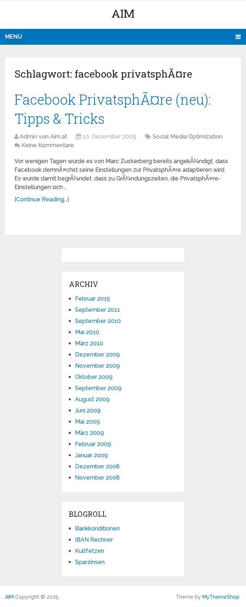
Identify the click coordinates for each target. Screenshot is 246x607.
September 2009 (98, 388)
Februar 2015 (92, 298)
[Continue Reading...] (41, 199)
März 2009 (89, 432)
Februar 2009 (93, 444)
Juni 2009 (88, 410)
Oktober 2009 (94, 377)
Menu (13, 36)
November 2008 (97, 477)
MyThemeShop (221, 597)
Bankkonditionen (97, 528)
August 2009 (92, 399)
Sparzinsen (90, 562)
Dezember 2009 (97, 354)
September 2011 (97, 309)
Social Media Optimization (188, 136)
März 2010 (89, 343)
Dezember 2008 (97, 466)
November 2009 (97, 365)
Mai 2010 (87, 332)
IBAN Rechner (94, 539)
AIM (123, 13)
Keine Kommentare (48, 145)
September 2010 (98, 321)
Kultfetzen (89, 550)
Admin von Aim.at (43, 136)
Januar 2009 (91, 455)
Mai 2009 (87, 421)
